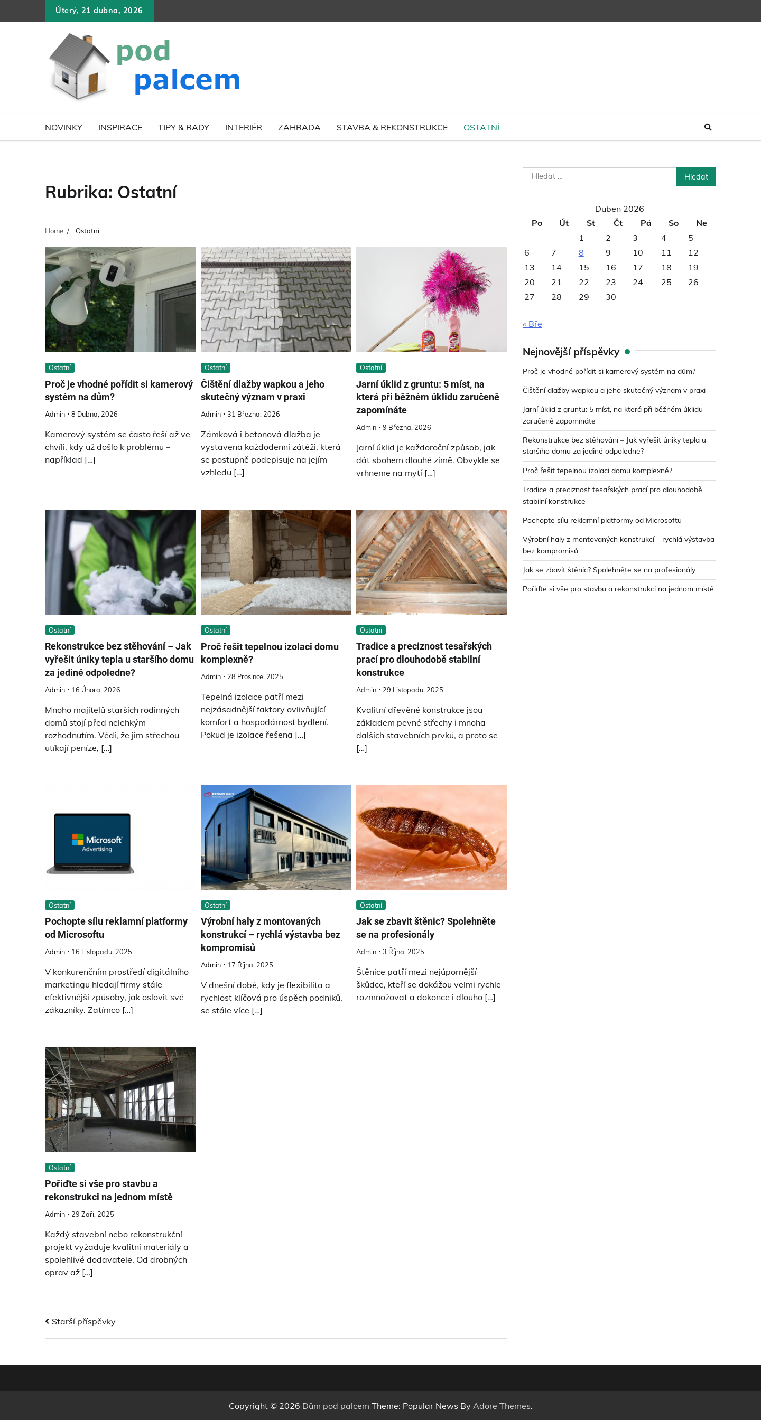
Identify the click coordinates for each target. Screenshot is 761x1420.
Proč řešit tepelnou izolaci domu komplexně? (599, 470)
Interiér (243, 127)
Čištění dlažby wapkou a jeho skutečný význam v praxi (267, 390)
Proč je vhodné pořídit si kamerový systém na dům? (105, 390)
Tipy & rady (183, 127)
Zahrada (299, 127)
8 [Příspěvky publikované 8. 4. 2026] (581, 252)
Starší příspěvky (84, 1321)
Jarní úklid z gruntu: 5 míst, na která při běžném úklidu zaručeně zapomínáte (425, 397)
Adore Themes (502, 1405)
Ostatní (481, 127)
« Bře (532, 323)
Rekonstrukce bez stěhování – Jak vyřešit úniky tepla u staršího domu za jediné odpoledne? (120, 660)
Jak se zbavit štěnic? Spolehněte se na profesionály (611, 570)
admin (55, 414)
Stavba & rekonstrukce (392, 127)
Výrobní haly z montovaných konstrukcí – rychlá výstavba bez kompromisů (276, 935)
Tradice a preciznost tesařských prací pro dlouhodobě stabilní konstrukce (428, 660)
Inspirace (120, 127)
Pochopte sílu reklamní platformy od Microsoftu (604, 520)
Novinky (63, 127)
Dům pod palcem (335, 1405)
